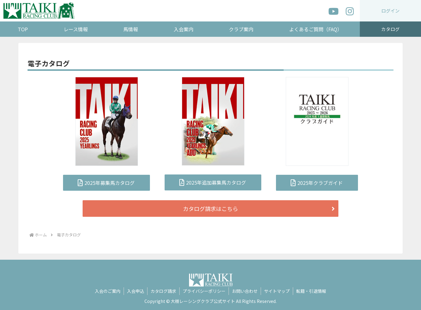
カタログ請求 (163, 291)
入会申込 (135, 291)
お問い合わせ (245, 291)
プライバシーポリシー (204, 291)
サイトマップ (277, 291)
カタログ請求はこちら (210, 208)
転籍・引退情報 (311, 291)
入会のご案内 (108, 291)
